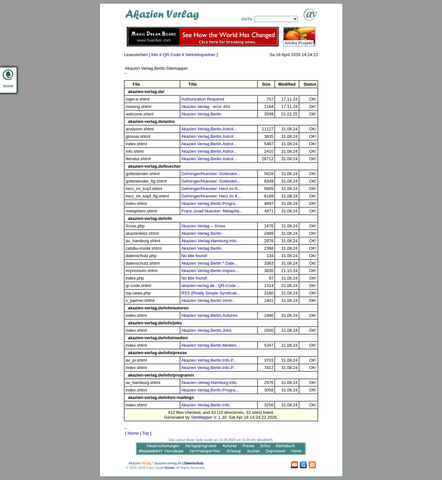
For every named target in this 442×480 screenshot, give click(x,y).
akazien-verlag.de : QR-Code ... (211, 285)
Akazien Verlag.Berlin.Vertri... (208, 300)
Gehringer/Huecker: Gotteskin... (211, 173)
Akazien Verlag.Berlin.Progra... (210, 203)
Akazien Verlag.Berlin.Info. (206, 404)
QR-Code (172, 54)
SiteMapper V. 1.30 (208, 417)
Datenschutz (193, 463)
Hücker (169, 468)
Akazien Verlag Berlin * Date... (209, 263)
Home (133, 433)
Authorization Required (202, 99)
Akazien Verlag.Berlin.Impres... (210, 270)
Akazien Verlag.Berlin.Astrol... (209, 128)
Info (154, 54)
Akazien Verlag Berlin (201, 114)
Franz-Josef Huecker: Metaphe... (212, 211)
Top (145, 433)
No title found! (194, 255)
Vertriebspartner (200, 54)
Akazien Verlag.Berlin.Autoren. (209, 315)
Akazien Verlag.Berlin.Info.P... (208, 360)
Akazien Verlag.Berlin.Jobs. (207, 330)
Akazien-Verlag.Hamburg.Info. (209, 240)
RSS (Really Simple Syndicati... (210, 293)
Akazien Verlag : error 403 (205, 106)
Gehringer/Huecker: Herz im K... (211, 188)
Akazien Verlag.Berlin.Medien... (210, 345)
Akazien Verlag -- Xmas (203, 225)
